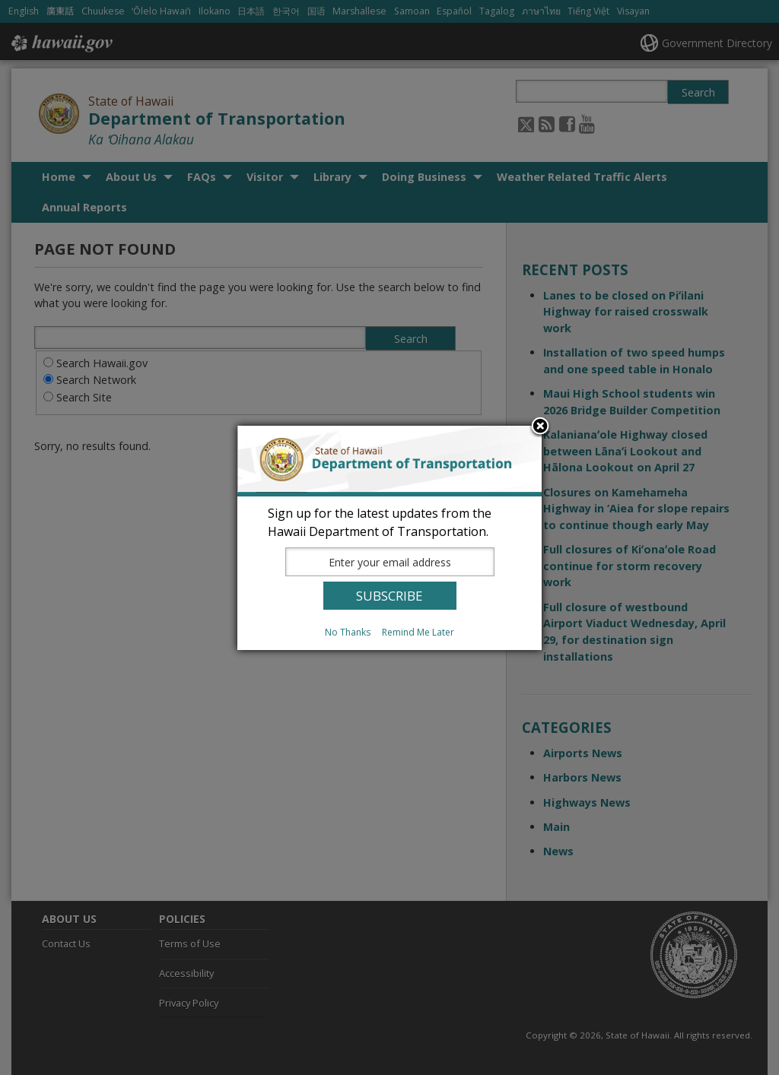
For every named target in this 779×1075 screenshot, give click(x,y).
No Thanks (347, 632)
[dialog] (389, 538)
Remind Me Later (418, 632)
